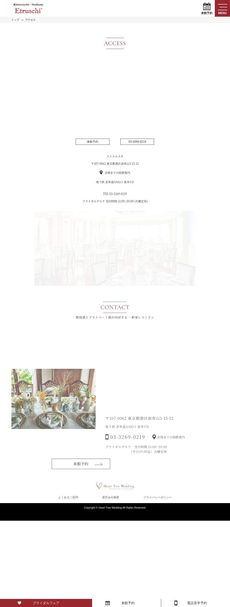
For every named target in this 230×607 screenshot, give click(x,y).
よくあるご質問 (68, 497)
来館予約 (206, 8)
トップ (15, 20)
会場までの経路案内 (117, 172)
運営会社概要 (110, 497)
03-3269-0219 (137, 141)
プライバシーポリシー (157, 497)
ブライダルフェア (46, 603)
